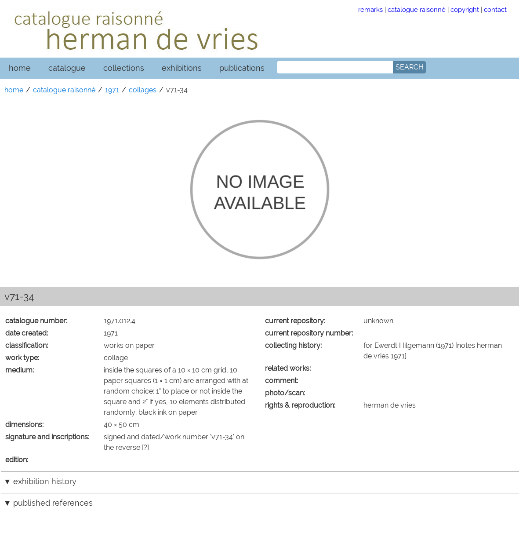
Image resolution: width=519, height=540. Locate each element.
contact (495, 9)
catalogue (67, 68)
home (20, 68)
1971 (112, 90)
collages (142, 90)
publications (242, 68)
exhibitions (182, 68)
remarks (370, 9)
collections (123, 68)
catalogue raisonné (417, 9)
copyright (464, 9)
